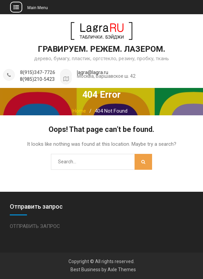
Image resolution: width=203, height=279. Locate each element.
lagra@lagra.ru (92, 72)
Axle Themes (122, 269)
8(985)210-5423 (37, 79)
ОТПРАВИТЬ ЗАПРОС (35, 226)
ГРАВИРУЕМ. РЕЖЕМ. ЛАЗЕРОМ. (101, 49)
